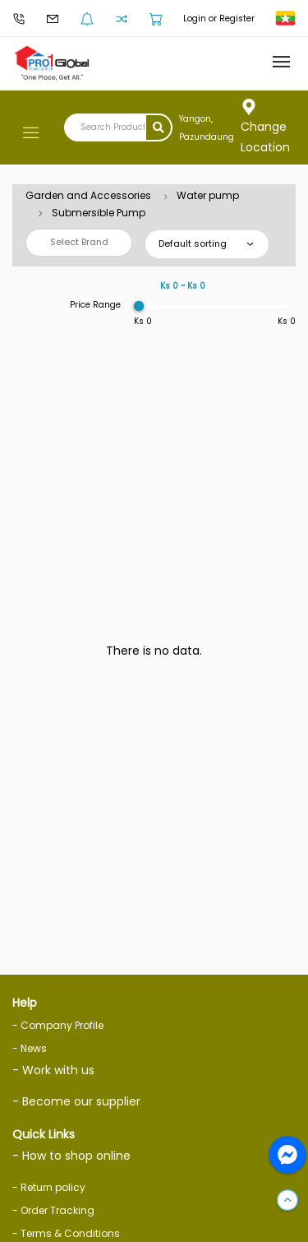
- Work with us (53, 1070)
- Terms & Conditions (66, 1233)
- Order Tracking (53, 1210)
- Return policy (48, 1187)
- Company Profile (57, 1025)
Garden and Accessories (88, 195)
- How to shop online (71, 1155)
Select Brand (79, 241)
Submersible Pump (98, 213)
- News (29, 1048)
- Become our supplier (76, 1101)
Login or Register (219, 18)
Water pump (208, 195)
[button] (287, 1201)
